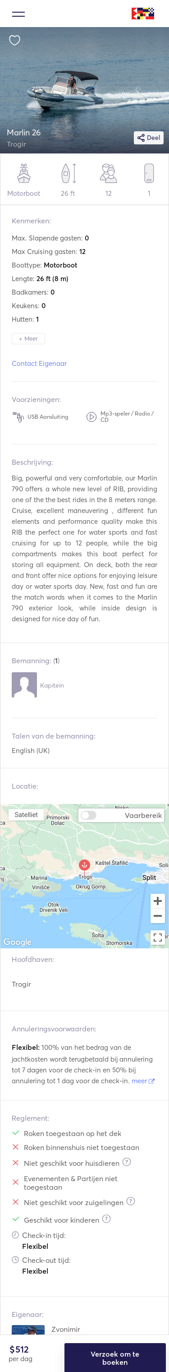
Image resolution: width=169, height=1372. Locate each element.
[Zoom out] (158, 917)
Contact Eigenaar (39, 363)
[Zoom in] (158, 901)
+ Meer (28, 338)
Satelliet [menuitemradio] (26, 814)
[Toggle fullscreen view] (158, 937)
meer (143, 1080)
